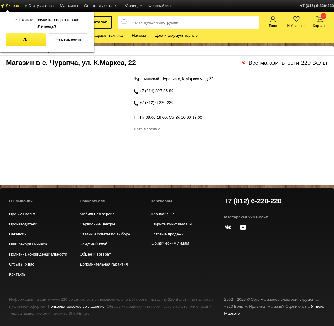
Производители (23, 224)
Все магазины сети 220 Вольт (288, 63)
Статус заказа (41, 5)
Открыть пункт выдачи (171, 224)
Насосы (139, 35)
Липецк (12, 5)
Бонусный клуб (93, 244)
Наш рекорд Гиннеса (28, 244)
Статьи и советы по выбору (105, 234)
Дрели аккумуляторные (176, 35)
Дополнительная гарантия (104, 264)
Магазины (69, 5)
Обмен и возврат (95, 254)
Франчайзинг (160, 5)
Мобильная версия (97, 214)
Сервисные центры (97, 224)
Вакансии (17, 234)
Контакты (17, 274)
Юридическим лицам (170, 243)
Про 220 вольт (22, 214)
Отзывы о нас (21, 264)
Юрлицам (133, 5)
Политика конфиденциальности (38, 254)
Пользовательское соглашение (76, 306)
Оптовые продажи (167, 234)
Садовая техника (107, 35)
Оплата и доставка (101, 5)
